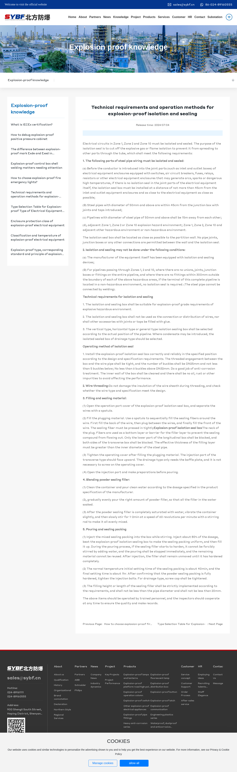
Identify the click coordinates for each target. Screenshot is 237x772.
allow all (134, 763)
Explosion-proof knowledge (28, 80)
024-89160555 (16, 696)
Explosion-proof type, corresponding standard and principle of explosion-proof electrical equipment (37, 254)
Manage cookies (102, 763)
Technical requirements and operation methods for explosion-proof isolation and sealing (35, 196)
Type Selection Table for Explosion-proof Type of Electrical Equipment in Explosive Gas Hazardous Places (36, 211)
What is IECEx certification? (32, 124)
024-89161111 (15, 692)
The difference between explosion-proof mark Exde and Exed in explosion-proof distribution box (36, 153)
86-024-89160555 (218, 4)
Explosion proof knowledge (118, 47)
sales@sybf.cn (184, 4)
